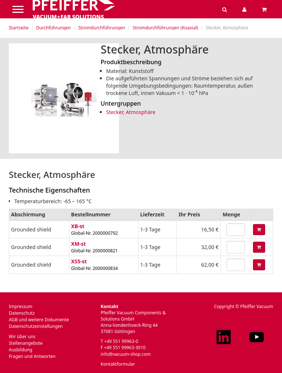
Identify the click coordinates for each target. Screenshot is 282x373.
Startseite (19, 28)
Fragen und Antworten (32, 356)
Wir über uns (22, 336)
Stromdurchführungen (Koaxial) (165, 28)
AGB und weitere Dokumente (39, 320)
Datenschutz (22, 313)
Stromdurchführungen (101, 28)
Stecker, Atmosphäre (130, 112)
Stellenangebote (26, 343)
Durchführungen (53, 28)
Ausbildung (20, 350)
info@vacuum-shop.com (126, 354)
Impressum (20, 306)
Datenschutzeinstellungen (36, 326)
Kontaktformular (118, 364)
